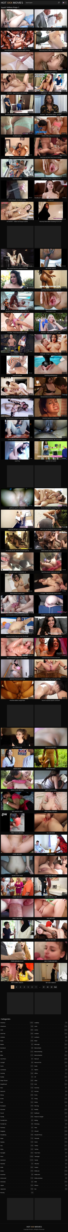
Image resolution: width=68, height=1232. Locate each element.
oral (51, 1084)
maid (51, 1040)
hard (17, 1156)
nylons (51, 1069)
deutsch (17, 1091)
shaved (51, 1131)
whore (51, 1185)
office (51, 1073)
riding (51, 1120)
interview (17, 1181)
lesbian (51, 1033)
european (17, 1105)
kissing (17, 1192)
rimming (51, 1124)
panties (51, 1091)
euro (17, 1102)
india (17, 1167)
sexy (51, 1127)
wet (51, 1181)
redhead (51, 1113)
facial (17, 1113)
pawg (51, 1098)
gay (17, 1145)
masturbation (51, 1055)
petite (51, 1102)
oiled (51, 1080)
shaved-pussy (51, 1134)
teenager (51, 1156)
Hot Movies (12, 2)
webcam (51, 1171)
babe (17, 1040)
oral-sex (51, 1087)
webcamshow (51, 1178)
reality (51, 1109)
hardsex (17, 1163)
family (17, 1116)
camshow (17, 1069)
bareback (17, 1048)
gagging (17, 1131)
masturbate (51, 1048)
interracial (17, 1178)
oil (51, 1077)
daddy (17, 1077)
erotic (17, 1098)
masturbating (51, 1051)
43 (51, 987)
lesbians (51, 1037)
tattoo (51, 1149)
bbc (17, 1051)
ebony (17, 1095)
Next (55, 987)
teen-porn (51, 1152)
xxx (51, 1189)
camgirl (17, 1062)
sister (51, 1142)
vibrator (51, 1163)
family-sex (17, 1124)
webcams (51, 1174)
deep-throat (17, 1080)
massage (51, 1044)
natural (51, 1058)
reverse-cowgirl (51, 1116)
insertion (17, 1174)
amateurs (17, 1026)
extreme (17, 1109)
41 (43, 987)
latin (51, 1026)
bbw (17, 1055)
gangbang (17, 1134)
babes (17, 1044)
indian (17, 1171)
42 (47, 987)
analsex (17, 1037)
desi (17, 1087)
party (51, 1095)
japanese (17, 1189)
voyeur (51, 1167)
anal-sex (17, 1033)
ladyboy (51, 1022)
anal (17, 1030)
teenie (51, 1160)
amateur (17, 1022)
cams (17, 1066)
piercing (51, 1105)
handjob (17, 1152)
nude (51, 1066)
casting (17, 1073)
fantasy (17, 1127)
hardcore (17, 1160)
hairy (17, 1149)
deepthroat (17, 1084)
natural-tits (51, 1062)
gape (17, 1138)
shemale (51, 1138)
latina (51, 1030)
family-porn (17, 1120)
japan (17, 1185)
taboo (51, 1145)
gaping (17, 1142)
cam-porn (17, 1058)
